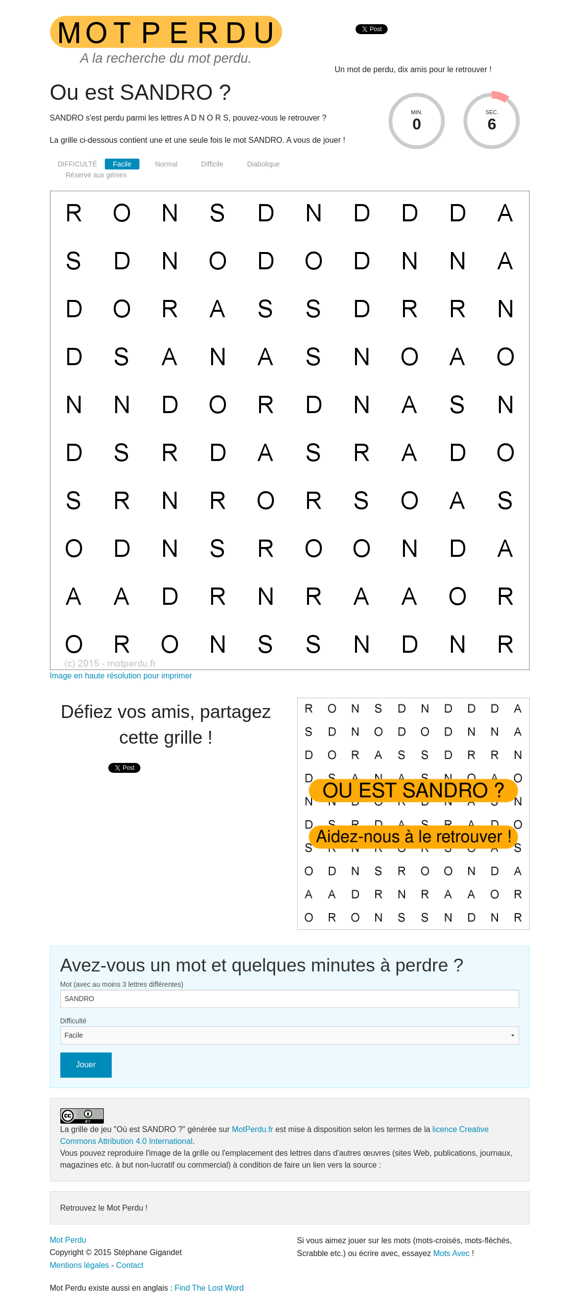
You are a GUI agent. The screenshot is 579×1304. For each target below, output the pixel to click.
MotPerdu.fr (252, 1129)
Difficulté (73, 1021)
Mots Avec (451, 1253)
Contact (129, 1265)
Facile (122, 164)
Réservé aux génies (96, 175)
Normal (166, 164)
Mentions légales (79, 1265)
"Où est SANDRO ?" (149, 1129)
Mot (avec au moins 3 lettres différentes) (122, 984)
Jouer (86, 1064)
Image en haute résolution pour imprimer (121, 676)
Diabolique (263, 164)
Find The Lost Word (209, 1288)
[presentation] (372, 39)
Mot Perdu (68, 1240)
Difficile (212, 164)
